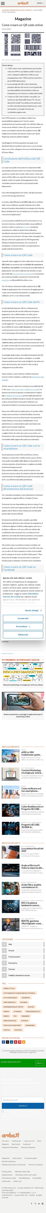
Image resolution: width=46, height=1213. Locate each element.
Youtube (15, 1042)
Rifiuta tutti (23, 635)
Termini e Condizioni (19, 1114)
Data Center (16, 1144)
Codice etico (6, 1181)
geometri (26, 998)
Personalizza (23, 626)
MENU (40, 3)
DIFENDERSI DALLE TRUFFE (13, 1007)
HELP (40, 1063)
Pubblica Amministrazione (19, 975)
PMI (10, 944)
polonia (23, 1002)
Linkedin (11, 1042)
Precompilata (9, 1002)
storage (17, 1011)
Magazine (5, 1144)
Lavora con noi (29, 1141)
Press (39, 1141)
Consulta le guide (31, 1158)
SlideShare (23, 1042)
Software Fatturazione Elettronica (19, 993)
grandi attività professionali (23, 274)
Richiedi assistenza (8, 1161)
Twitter (7, 1042)
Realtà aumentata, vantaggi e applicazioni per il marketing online (23, 715)
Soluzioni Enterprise (28, 1147)
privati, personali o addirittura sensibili (25, 389)
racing (31, 1007)
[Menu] (3, 3)
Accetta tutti (23, 618)
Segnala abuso (7, 1175)
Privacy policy (8, 1172)
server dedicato (33, 1011)
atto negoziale (10, 998)
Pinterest (19, 1042)
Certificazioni (16, 1141)
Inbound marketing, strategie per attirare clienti (23, 685)
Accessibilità (36, 1178)
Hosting (18, 1030)
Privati (11, 950)
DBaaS (6, 1016)
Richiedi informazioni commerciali (14, 1165)
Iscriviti (23, 1106)
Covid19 (24, 1021)
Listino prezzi (17, 1158)
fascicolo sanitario (12, 1025)
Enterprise (13, 963)
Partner (12, 969)
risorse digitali (7, 653)
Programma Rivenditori (10, 1147)
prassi (6, 1011)
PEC (15, 1016)
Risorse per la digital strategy (21, 10)
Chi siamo (5, 1141)
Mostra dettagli (31, 610)
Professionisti (14, 957)
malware (25, 1016)
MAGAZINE (5, 10)
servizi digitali (10, 1021)
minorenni (30, 1025)
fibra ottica (9, 988)
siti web (26, 227)
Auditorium (27, 1144)
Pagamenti (5, 1158)
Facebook (3, 1042)
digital (7, 1030)
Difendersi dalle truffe (22, 1172)
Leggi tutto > (33, 1052)
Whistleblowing (24, 1178)
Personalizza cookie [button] (9, 1178)
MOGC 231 (17, 1181)
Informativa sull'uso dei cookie (26, 1175)
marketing (6, 280)
